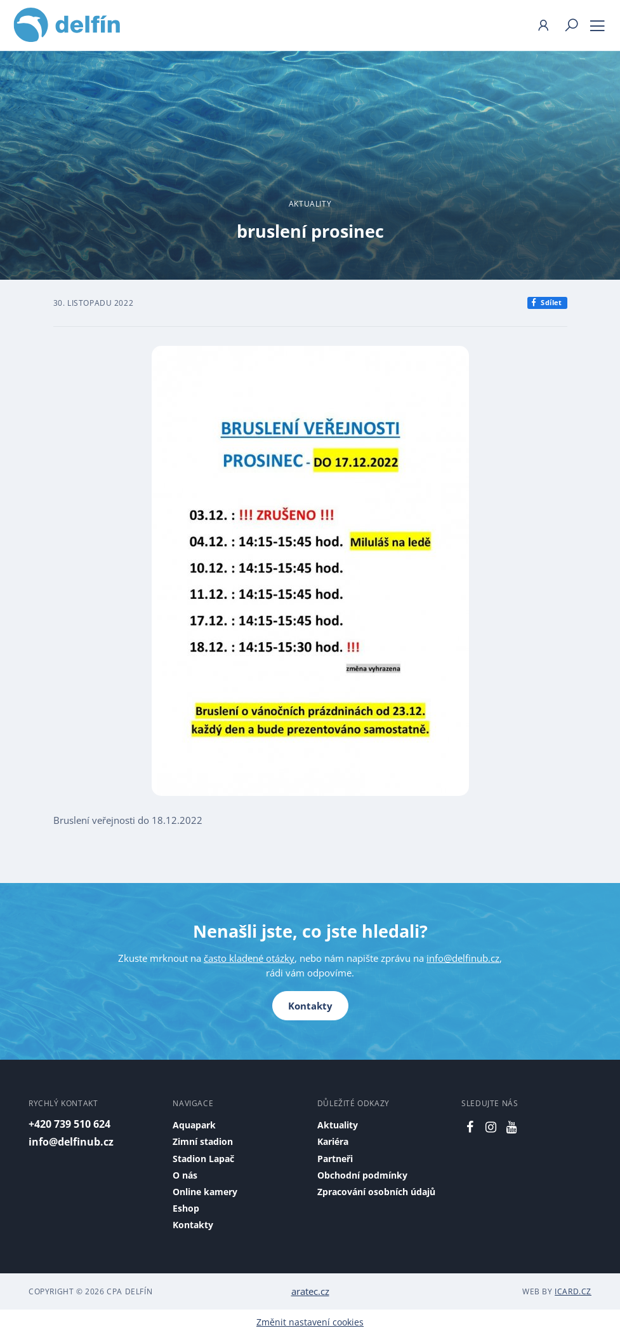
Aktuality (310, 203)
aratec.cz (310, 1291)
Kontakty (310, 1005)
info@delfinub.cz (462, 958)
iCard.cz (573, 1291)
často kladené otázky (249, 958)
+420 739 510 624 (69, 1124)
